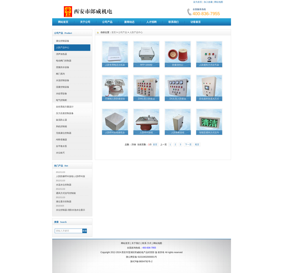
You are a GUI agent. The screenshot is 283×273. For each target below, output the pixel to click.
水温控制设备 (62, 80)
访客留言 (195, 21)
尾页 (197, 144)
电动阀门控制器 (63, 60)
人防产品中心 (62, 47)
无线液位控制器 (63, 133)
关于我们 (136, 243)
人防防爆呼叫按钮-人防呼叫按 (70, 176)
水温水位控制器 (63, 184)
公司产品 (107, 21)
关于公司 (85, 21)
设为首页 (197, 2)
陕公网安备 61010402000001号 (141, 257)
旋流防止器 (61, 120)
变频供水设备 (62, 67)
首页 (113, 32)
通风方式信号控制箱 (66, 193)
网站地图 (218, 2)
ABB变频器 (61, 139)
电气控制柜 (61, 100)
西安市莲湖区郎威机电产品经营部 (138, 252)
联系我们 (173, 21)
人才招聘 (151, 21)
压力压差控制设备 (65, 113)
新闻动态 (129, 21)
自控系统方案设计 (65, 106)
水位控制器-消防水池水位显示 (70, 210)
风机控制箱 (61, 126)
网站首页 (63, 21)
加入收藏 (208, 2)
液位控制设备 (62, 41)
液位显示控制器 (63, 201)
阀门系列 (60, 74)
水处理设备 (61, 93)
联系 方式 (146, 243)
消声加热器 (61, 54)
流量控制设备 (62, 87)
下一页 (188, 144)
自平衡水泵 (61, 146)
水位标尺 (60, 152)
